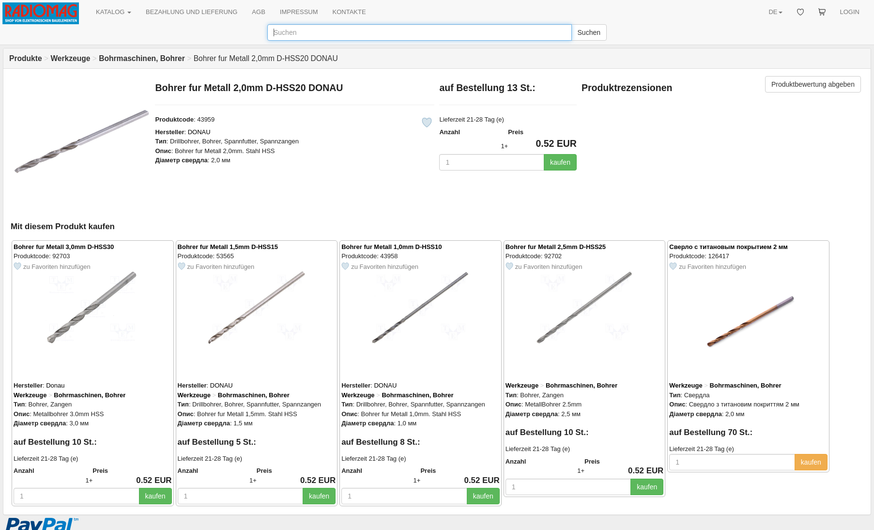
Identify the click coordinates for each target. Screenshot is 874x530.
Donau (55, 385)
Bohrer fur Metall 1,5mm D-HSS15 (228, 246)
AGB (258, 12)
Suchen (589, 32)
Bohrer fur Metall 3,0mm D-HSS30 (64, 246)
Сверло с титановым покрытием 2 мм (728, 246)
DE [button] (775, 12)
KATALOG (113, 12)
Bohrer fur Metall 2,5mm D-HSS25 (556, 246)
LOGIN (849, 12)
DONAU (199, 132)
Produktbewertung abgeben (813, 84)
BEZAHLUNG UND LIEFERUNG (191, 12)
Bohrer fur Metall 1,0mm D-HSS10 (391, 246)
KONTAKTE (349, 12)
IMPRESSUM (299, 12)
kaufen (560, 162)
